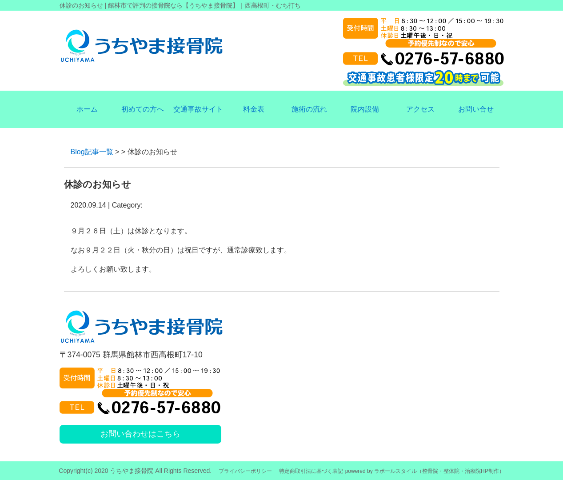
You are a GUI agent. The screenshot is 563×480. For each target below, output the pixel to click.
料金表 (253, 109)
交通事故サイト (198, 109)
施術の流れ (309, 109)
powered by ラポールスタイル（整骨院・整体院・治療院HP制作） (424, 471)
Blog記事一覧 (92, 152)
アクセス (420, 109)
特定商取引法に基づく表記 (311, 471)
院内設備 (365, 109)
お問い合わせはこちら (140, 433)
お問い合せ (476, 109)
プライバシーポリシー (245, 471)
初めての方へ (142, 109)
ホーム (87, 109)
